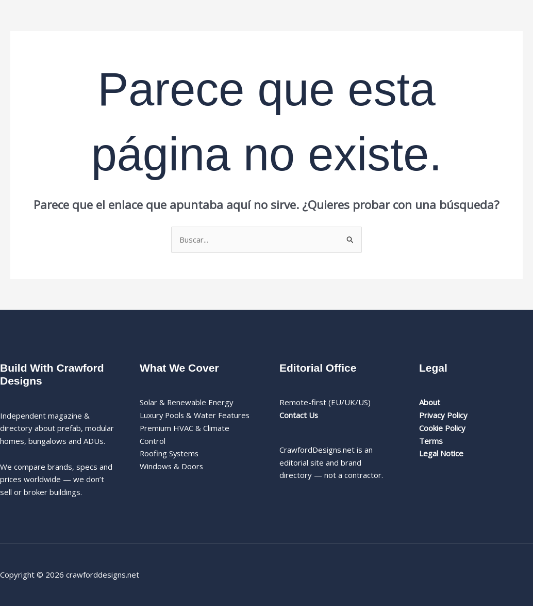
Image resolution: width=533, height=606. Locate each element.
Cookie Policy (442, 428)
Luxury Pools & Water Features (196, 415)
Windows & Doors (172, 466)
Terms (431, 441)
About (429, 402)
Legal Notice (441, 453)
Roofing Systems (170, 453)
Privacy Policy (443, 415)
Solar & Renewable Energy (187, 402)
